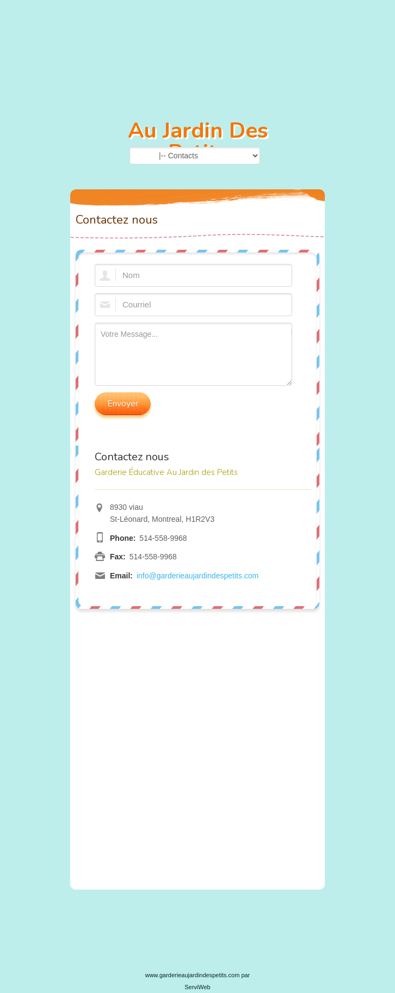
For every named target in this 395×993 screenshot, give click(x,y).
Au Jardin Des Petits (198, 141)
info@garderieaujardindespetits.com (197, 575)
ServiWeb (197, 987)
